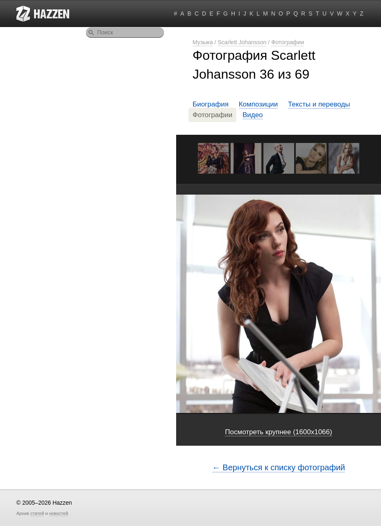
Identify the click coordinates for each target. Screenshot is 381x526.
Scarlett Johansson (242, 42)
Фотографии (287, 42)
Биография (211, 104)
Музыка (203, 42)
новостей (58, 513)
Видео (253, 115)
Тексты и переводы (319, 104)
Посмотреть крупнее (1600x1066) (278, 432)
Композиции (258, 104)
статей (37, 513)
